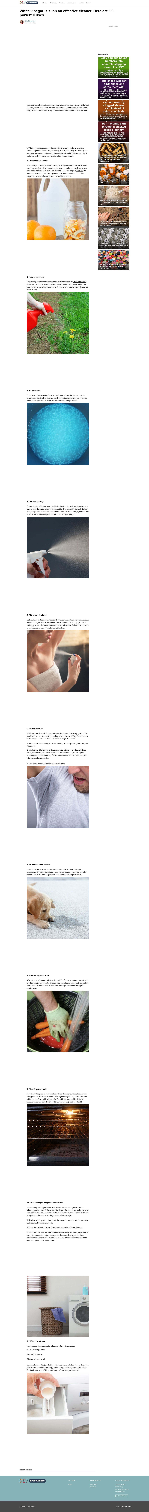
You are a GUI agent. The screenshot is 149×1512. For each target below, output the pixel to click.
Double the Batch (79, 282)
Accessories (71, 3)
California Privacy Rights (122, 1489)
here (71, 398)
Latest (70, 1484)
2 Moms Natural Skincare (61, 872)
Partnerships (93, 1484)
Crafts (45, 3)
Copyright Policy (119, 1491)
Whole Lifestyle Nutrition (54, 628)
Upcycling (53, 3)
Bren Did (79, 171)
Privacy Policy (119, 1487)
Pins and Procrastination (49, 512)
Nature (81, 3)
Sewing (61, 3)
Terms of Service (120, 1484)
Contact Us (93, 1487)
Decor (88, 3)
